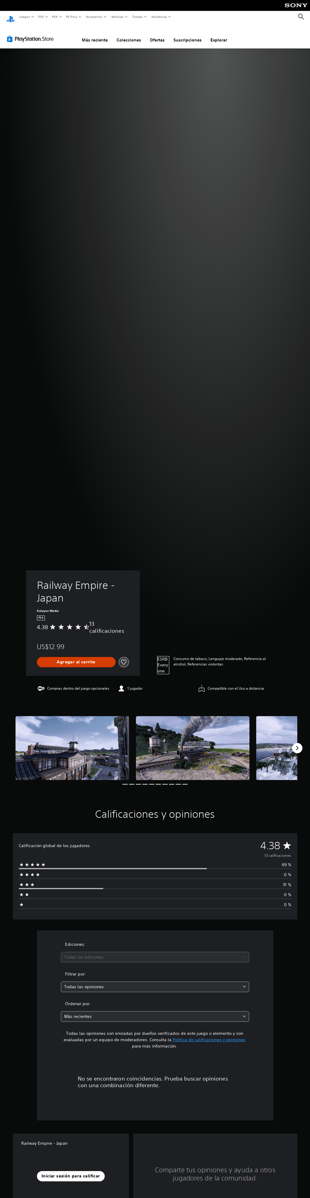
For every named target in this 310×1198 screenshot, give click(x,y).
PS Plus (72, 17)
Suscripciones (187, 34)
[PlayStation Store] (31, 33)
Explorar (218, 34)
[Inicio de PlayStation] (10, 17)
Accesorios (94, 17)
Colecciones (129, 34)
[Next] (297, 742)
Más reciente (95, 34)
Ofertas (157, 34)
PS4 (55, 17)
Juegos (24, 17)
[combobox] (155, 951)
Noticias (117, 17)
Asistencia (159, 17)
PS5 (41, 17)
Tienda (137, 17)
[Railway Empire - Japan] (72, 742)
